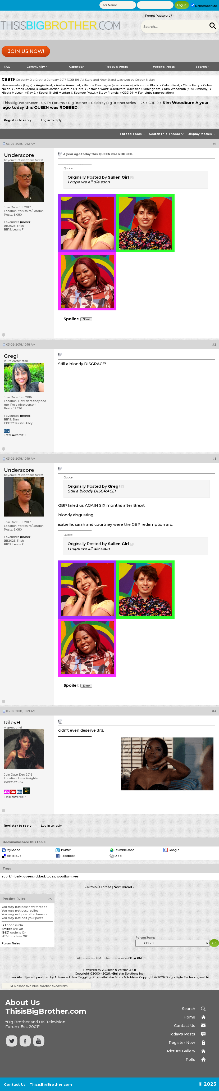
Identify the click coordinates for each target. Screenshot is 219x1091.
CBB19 (153, 103)
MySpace (13, 850)
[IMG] (5, 932)
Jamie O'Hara (73, 89)
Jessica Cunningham (144, 89)
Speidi (43, 92)
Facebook (68, 856)
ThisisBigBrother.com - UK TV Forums (34, 103)
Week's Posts (164, 67)
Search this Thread (164, 134)
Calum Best (170, 85)
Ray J (31, 92)
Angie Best (44, 85)
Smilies (7, 929)
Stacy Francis (108, 92)
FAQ (7, 67)
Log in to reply (51, 120)
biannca (126, 85)
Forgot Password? (158, 15)
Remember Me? (204, 6)
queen (28, 876)
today (51, 876)
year (76, 876)
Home (189, 1017)
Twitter (66, 850)
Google (173, 850)
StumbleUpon (124, 850)
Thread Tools (131, 134)
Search (203, 67)
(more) (25, 222)
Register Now (182, 1042)
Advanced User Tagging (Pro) (76, 977)
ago (4, 876)
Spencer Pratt (84, 92)
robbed (39, 876)
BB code (8, 925)
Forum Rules (11, 943)
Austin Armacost (68, 85)
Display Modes (200, 134)
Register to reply (17, 120)
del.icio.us (14, 856)
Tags (7, 868)
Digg (118, 856)
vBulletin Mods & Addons (119, 977)
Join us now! (26, 51)
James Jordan (49, 89)
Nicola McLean (13, 92)
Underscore (19, 155)
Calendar (76, 67)
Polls (190, 1059)
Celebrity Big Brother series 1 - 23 (118, 103)
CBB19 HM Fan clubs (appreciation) (148, 92)
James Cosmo (24, 89)
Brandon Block (147, 85)
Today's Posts (116, 67)
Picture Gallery (181, 1051)
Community (37, 67)
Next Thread (123, 887)
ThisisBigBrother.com (51, 1084)
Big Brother (77, 103)
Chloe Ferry (191, 85)
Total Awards (13, 435)
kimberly (201, 89)
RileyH (12, 722)
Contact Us (184, 1025)
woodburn (64, 876)
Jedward (119, 89)
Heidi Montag (60, 92)
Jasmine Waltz (98, 89)
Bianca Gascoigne (97, 85)
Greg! (11, 356)
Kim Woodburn (175, 89)
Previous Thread (99, 887)
